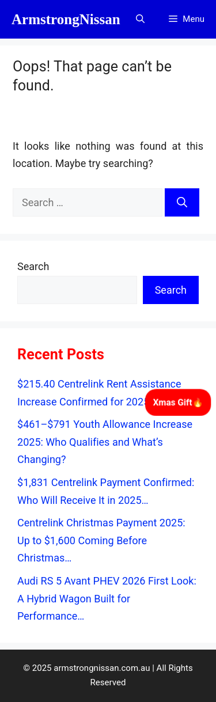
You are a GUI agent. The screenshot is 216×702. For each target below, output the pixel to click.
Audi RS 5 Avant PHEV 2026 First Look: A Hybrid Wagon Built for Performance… (106, 598)
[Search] (182, 202)
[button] (140, 19)
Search (33, 266)
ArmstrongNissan (66, 19)
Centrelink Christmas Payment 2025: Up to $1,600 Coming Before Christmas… (101, 540)
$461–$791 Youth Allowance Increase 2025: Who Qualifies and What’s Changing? (104, 441)
